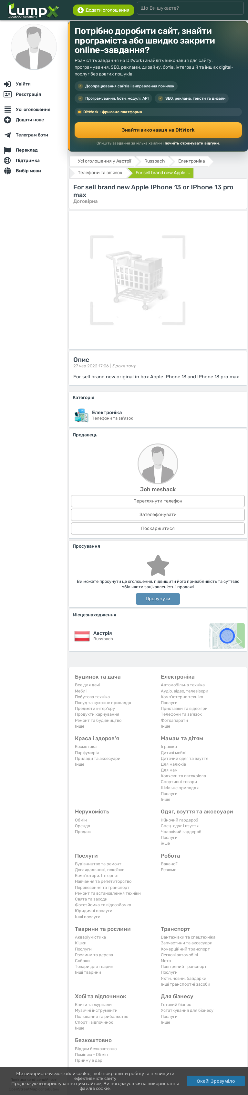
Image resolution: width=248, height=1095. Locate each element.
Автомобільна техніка (183, 684)
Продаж (83, 831)
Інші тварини (88, 972)
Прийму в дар (88, 1060)
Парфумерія (87, 752)
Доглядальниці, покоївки (100, 869)
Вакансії (169, 863)
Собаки (82, 960)
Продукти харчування (97, 714)
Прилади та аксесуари (97, 758)
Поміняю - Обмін (91, 1054)
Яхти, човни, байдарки (183, 978)
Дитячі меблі (173, 752)
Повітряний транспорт (184, 966)
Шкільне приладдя (180, 787)
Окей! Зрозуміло (216, 1081)
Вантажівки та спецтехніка (188, 937)
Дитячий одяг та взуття (184, 758)
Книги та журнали (93, 1004)
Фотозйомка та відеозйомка (103, 904)
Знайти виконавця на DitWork (158, 130)
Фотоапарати (174, 720)
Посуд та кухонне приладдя (103, 702)
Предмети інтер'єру (95, 708)
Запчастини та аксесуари (186, 943)
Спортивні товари (179, 781)
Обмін (81, 820)
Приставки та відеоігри (184, 708)
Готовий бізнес (176, 1004)
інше (165, 843)
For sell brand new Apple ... (163, 172)
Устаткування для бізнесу (187, 1010)
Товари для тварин (94, 966)
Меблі (81, 691)
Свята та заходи (91, 899)
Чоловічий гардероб (181, 831)
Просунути (158, 599)
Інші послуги (87, 916)
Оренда (82, 825)
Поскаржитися (158, 528)
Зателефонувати (158, 514)
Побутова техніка (92, 696)
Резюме (168, 869)
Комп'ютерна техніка (182, 696)
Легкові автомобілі (179, 954)
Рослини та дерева (94, 954)
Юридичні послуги (93, 910)
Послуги (169, 702)
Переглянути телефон (157, 501)
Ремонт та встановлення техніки (108, 893)
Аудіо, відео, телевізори (184, 691)
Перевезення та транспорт (102, 887)
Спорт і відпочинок (94, 1022)
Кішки (81, 943)
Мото (166, 960)
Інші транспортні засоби (185, 984)
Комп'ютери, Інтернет (97, 875)
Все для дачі (87, 684)
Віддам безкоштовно (96, 1048)
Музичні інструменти (96, 1010)
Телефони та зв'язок (181, 714)
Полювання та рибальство (101, 1016)
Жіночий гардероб (179, 820)
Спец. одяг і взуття (180, 825)
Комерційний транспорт (185, 949)
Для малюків (173, 764)
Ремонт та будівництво (98, 720)
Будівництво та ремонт (98, 863)
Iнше (79, 726)
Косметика (86, 746)
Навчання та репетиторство (103, 881)
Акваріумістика (90, 937)
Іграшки (169, 746)
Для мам (169, 770)
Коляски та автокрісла (183, 775)
